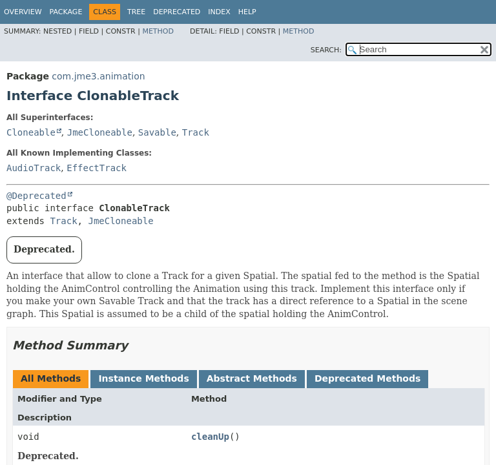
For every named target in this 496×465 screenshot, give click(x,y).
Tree (136, 12)
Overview (23, 12)
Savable (157, 132)
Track (195, 132)
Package (66, 12)
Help (247, 12)
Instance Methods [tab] (143, 378)
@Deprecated (36, 196)
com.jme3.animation (98, 76)
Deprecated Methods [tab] (367, 378)
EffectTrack (97, 168)
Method (158, 31)
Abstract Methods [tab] (252, 378)
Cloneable (31, 132)
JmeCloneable (99, 132)
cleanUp (210, 436)
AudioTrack (33, 168)
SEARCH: (326, 50)
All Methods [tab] (51, 378)
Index (219, 12)
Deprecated (176, 12)
